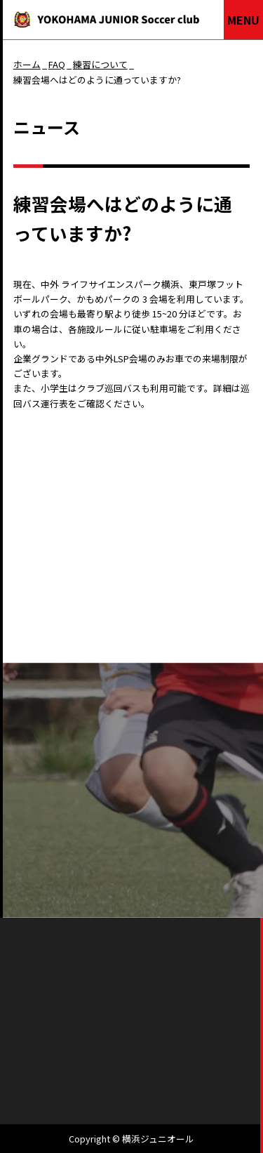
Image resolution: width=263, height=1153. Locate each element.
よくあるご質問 (70, 851)
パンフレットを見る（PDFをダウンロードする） (131, 776)
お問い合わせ (193, 851)
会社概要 (77, 1045)
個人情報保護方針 (165, 1045)
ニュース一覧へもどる (58, 637)
